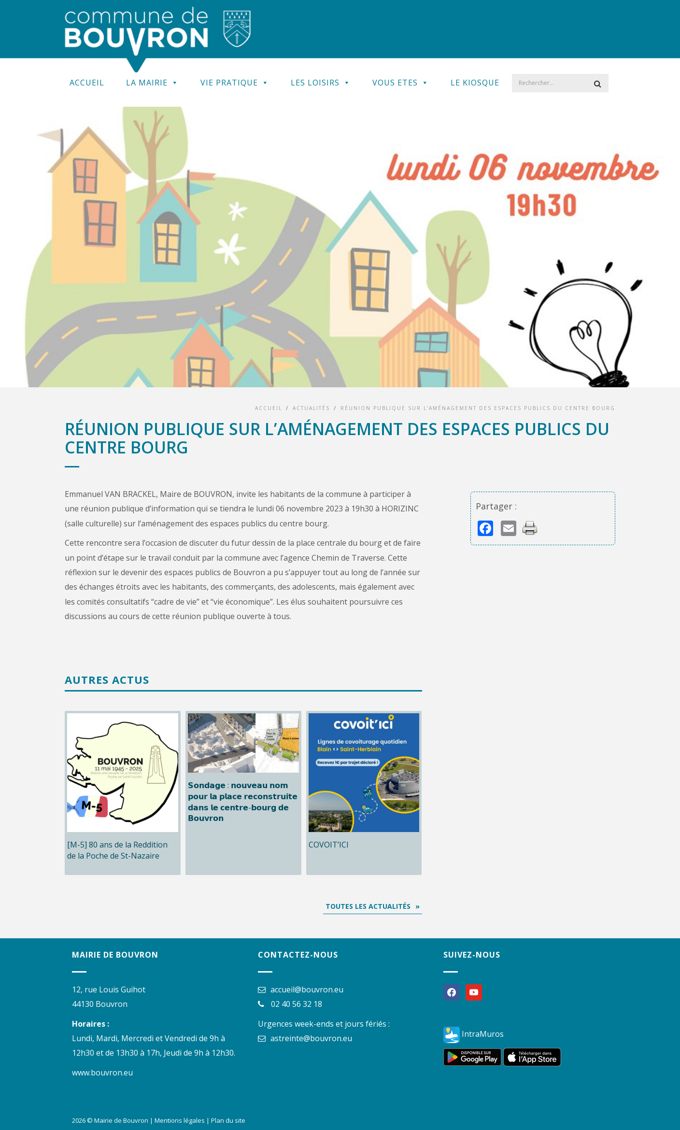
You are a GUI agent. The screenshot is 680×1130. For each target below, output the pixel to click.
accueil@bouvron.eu (306, 989)
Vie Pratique (234, 82)
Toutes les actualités (368, 906)
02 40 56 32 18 (296, 1004)
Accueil (87, 82)
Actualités (311, 408)
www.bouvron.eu (102, 1072)
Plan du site (228, 1120)
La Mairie (152, 82)
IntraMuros (473, 1034)
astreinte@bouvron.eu (311, 1038)
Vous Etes (400, 82)
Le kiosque (475, 82)
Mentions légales (180, 1120)
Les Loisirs (321, 82)
